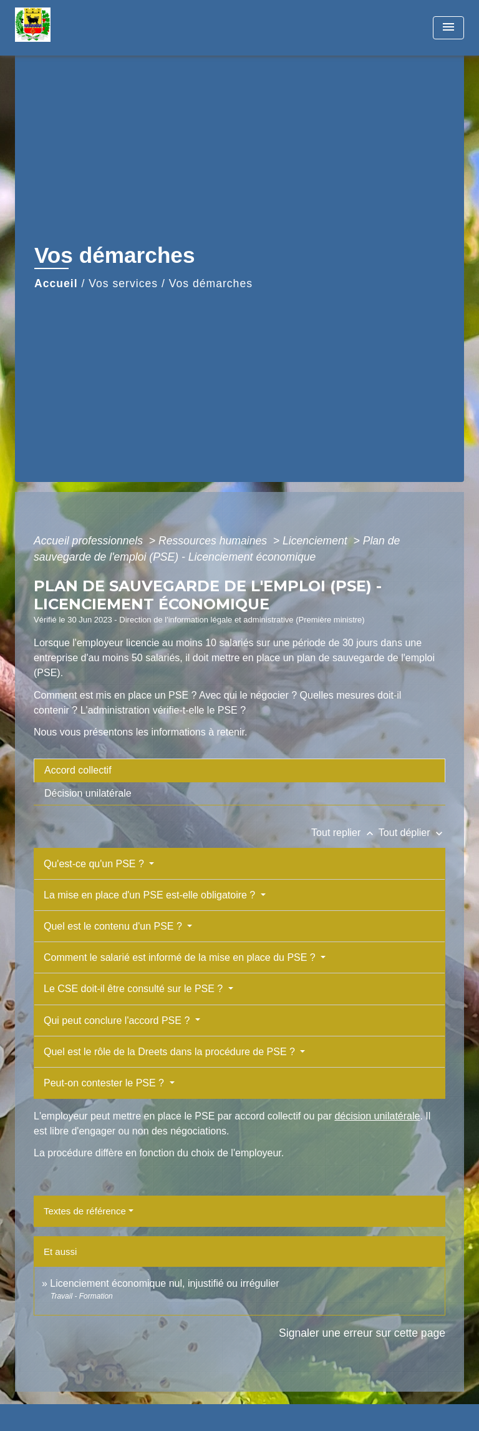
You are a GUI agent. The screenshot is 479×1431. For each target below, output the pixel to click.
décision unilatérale (377, 1116)
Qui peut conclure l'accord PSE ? (118, 1020)
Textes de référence (85, 1211)
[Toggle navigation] (448, 27)
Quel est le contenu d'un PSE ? (114, 926)
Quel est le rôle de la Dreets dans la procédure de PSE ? (171, 1051)
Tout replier (345, 832)
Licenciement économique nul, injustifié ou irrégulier (164, 1283)
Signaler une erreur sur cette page (362, 1333)
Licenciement (317, 540)
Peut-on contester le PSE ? (105, 1083)
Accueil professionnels (90, 540)
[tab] (239, 770)
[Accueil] (62, 27)
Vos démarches (211, 283)
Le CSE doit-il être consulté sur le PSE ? (135, 988)
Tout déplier (412, 832)
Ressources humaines (214, 540)
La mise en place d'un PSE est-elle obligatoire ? (151, 895)
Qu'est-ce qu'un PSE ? (95, 863)
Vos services (123, 283)
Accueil (56, 283)
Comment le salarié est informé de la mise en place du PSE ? (181, 957)
